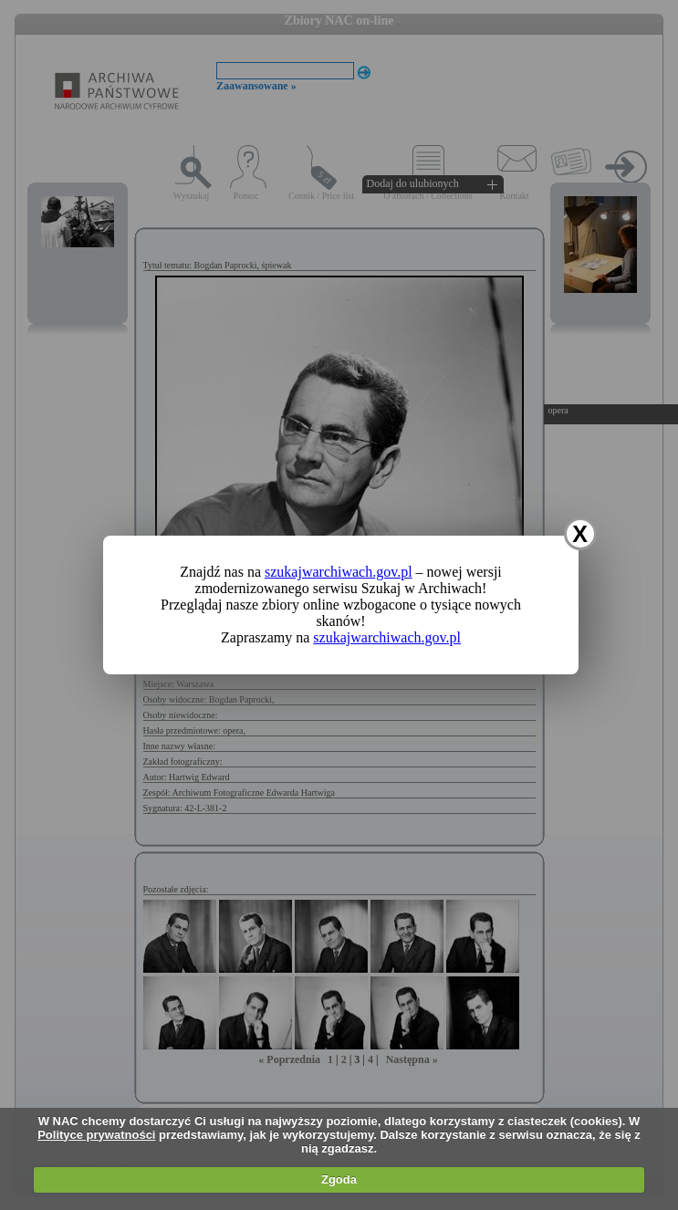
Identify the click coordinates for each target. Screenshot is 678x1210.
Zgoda (339, 1179)
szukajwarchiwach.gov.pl (338, 571)
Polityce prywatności (96, 1135)
